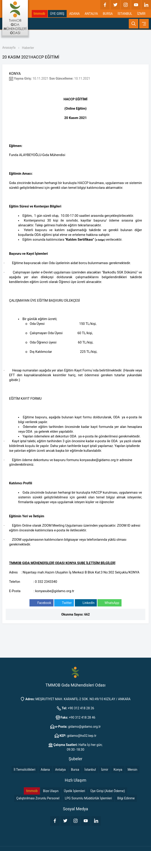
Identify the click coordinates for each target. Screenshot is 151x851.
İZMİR (141, 13)
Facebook (41, 603)
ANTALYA (91, 13)
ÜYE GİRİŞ (57, 13)
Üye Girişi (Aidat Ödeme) (107, 791)
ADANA (74, 13)
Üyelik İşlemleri (74, 791)
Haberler (28, 48)
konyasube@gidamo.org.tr (99, 460)
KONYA (15, 73)
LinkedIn (86, 603)
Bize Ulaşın (50, 791)
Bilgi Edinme (126, 798)
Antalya (60, 769)
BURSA (108, 13)
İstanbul (90, 769)
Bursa (75, 769)
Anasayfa (8, 47)
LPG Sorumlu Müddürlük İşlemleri (88, 798)
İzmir (104, 769)
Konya (118, 769)
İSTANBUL (125, 13)
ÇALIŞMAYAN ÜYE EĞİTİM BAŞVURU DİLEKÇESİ (44, 300)
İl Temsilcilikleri (24, 769)
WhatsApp (109, 603)
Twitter (64, 603)
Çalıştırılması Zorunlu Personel (37, 798)
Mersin (132, 769)
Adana (45, 769)
